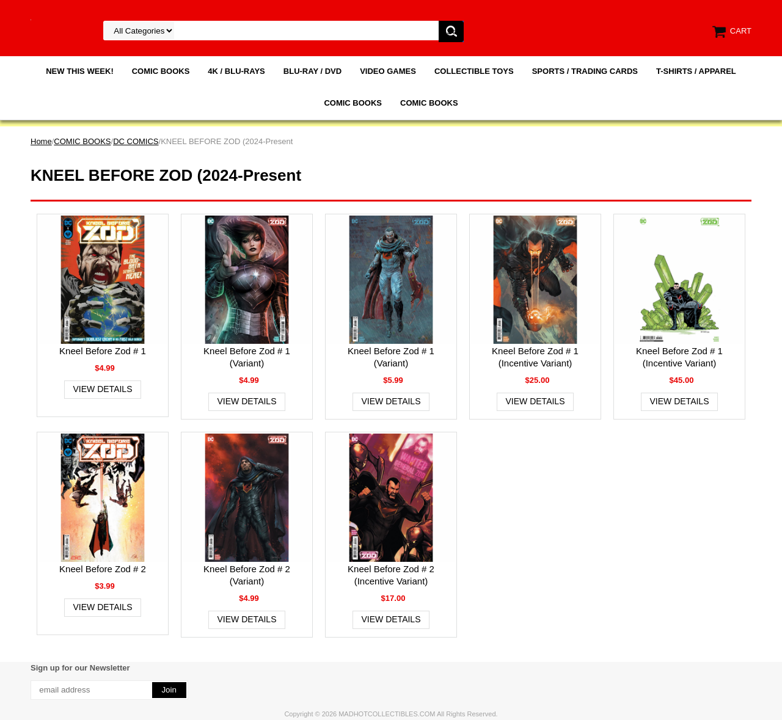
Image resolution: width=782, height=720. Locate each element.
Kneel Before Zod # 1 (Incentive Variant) (535, 357)
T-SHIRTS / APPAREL (696, 71)
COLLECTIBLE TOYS (474, 71)
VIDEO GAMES (388, 71)
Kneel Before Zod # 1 (102, 351)
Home (41, 141)
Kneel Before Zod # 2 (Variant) (246, 575)
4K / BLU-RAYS (236, 71)
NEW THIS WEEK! (80, 71)
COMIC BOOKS (161, 71)
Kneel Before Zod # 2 (102, 569)
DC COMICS (135, 141)
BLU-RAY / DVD (312, 71)
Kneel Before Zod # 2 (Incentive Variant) (391, 575)
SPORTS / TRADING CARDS (585, 71)
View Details (103, 389)
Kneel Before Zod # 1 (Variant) (246, 357)
